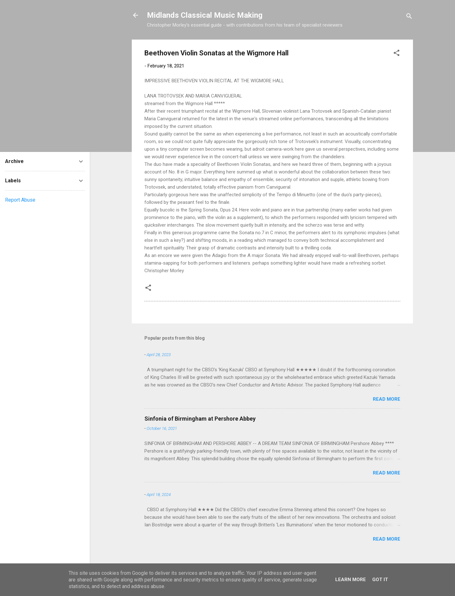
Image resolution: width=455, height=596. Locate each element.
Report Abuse (20, 200)
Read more (386, 399)
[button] (396, 54)
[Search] (409, 17)
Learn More (350, 579)
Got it (380, 579)
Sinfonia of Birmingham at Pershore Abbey (200, 418)
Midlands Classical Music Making (205, 15)
